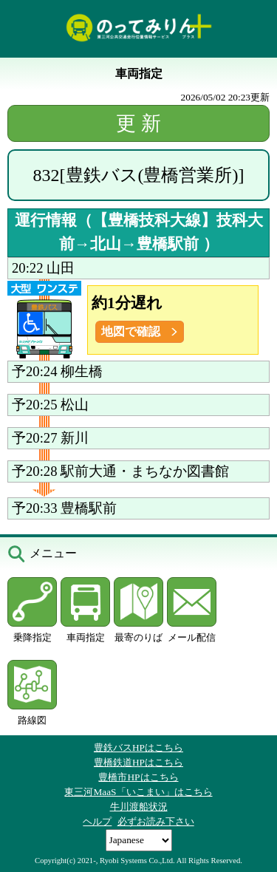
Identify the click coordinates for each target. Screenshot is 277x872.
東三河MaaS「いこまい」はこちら (138, 791)
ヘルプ (97, 821)
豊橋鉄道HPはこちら (138, 762)
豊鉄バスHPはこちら (138, 747)
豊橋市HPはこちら (138, 777)
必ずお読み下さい (155, 821)
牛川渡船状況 (139, 806)
